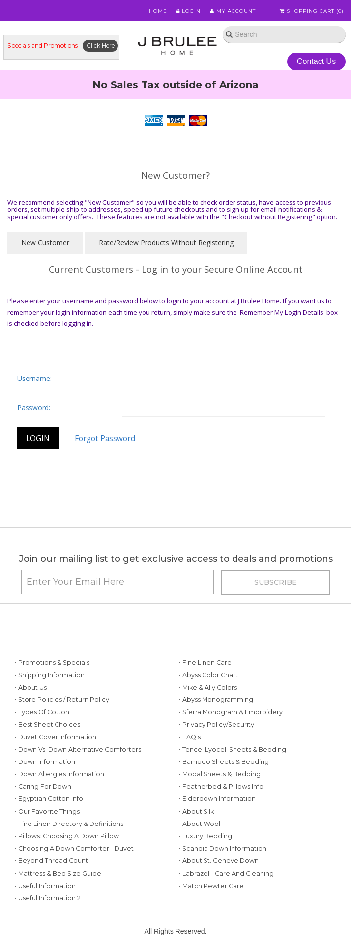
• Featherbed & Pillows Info (221, 786)
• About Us (31, 687)
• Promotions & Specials (52, 662)
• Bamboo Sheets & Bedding (224, 761)
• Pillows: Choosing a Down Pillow (67, 836)
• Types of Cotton (42, 712)
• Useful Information (45, 885)
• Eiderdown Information (217, 798)
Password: (33, 407)
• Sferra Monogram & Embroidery (231, 712)
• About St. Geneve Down (219, 860)
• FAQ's (190, 737)
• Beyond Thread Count (51, 860)
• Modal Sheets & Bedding (220, 774)
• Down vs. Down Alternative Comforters (78, 749)
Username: (34, 378)
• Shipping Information (50, 675)
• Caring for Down (43, 786)
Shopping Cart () (312, 11)
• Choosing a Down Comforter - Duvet (74, 848)
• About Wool (199, 823)
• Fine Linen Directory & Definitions (69, 823)
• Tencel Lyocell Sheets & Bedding (232, 749)
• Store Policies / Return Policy (62, 699)
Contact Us (316, 61)
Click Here (101, 45)
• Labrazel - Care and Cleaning (226, 873)
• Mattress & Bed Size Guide (58, 873)
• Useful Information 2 (48, 898)
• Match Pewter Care (211, 885)
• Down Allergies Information (59, 774)
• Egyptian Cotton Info (49, 798)
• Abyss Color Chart (208, 675)
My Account (233, 11)
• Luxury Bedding (205, 836)
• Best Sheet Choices (47, 724)
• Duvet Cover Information (55, 737)
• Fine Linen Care (205, 662)
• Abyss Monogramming (216, 699)
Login (188, 11)
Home (158, 11)
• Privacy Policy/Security (216, 724)
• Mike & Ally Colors (208, 687)
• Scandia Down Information (222, 848)
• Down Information (45, 761)
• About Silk (196, 811)
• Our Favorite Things (47, 811)
